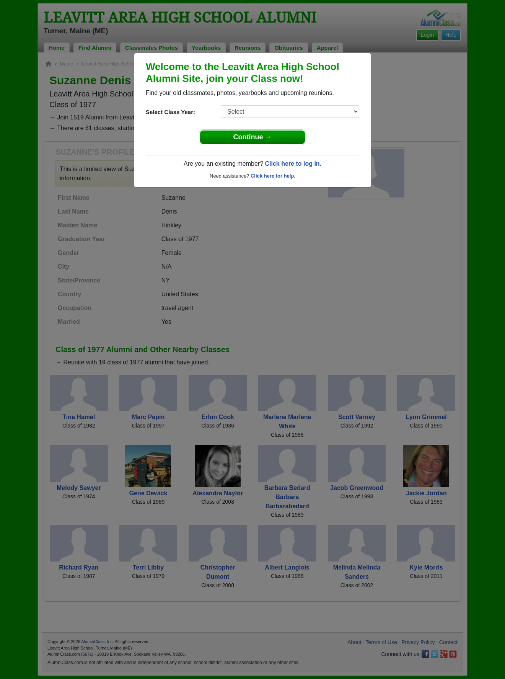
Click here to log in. (293, 163)
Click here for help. (273, 176)
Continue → (252, 137)
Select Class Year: (170, 112)
